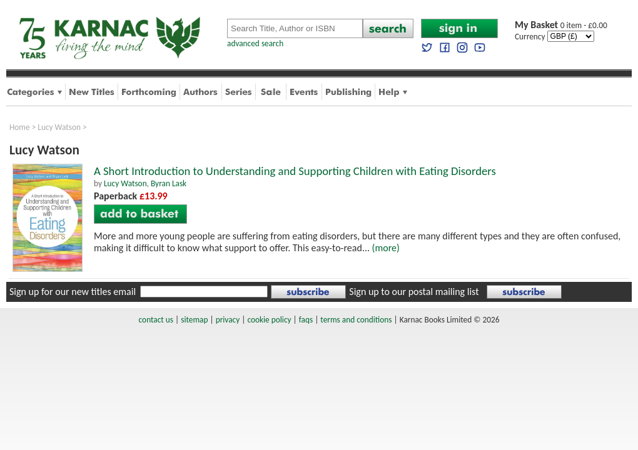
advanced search (255, 43)
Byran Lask (168, 183)
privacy (228, 319)
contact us (156, 319)
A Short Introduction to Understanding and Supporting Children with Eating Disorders (295, 171)
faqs (306, 319)
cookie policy (269, 319)
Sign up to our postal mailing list (413, 292)
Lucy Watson (59, 127)
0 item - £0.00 (561, 25)
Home (19, 127)
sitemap (194, 319)
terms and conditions (356, 319)
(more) (386, 248)
